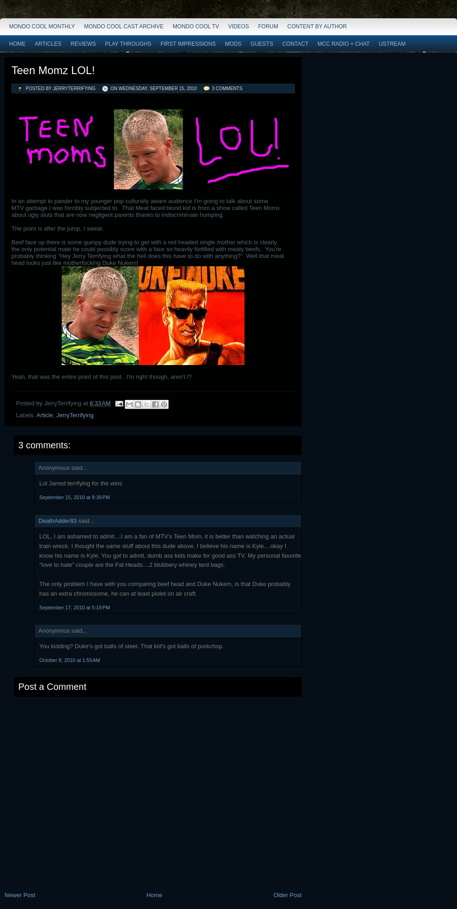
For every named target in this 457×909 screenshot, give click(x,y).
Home (17, 44)
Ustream (392, 44)
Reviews (83, 44)
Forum (268, 26)
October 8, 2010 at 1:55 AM (69, 660)
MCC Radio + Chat (344, 44)
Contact (295, 44)
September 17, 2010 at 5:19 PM (74, 607)
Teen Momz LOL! (53, 70)
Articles (48, 44)
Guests (261, 44)
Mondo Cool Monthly (42, 26)
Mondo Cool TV (196, 26)
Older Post (288, 895)
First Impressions (188, 44)
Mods (233, 44)
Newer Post (20, 895)
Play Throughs (128, 44)
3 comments (227, 88)
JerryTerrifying (75, 415)
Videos (238, 26)
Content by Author (317, 26)
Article (45, 415)
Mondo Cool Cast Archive (124, 26)
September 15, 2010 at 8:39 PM (74, 497)
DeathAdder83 (57, 520)
